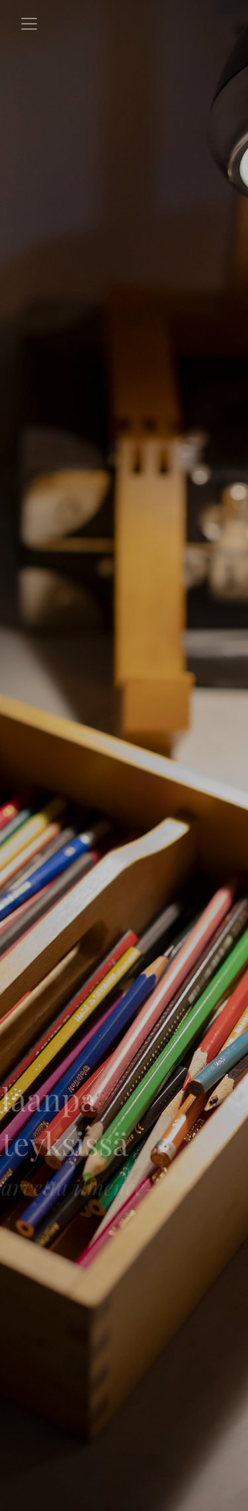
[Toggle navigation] (29, 24)
